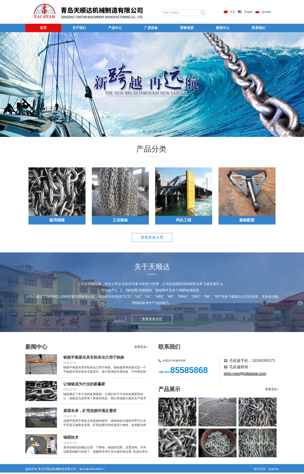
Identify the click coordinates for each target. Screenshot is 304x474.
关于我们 (79, 28)
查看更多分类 (152, 237)
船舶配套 (247, 220)
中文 (232, 11)
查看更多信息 (152, 319)
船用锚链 (57, 220)
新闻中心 (222, 28)
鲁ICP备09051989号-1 (92, 469)
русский (266, 11)
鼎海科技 (274, 469)
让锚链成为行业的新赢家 (84, 384)
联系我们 (258, 28)
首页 (43, 28)
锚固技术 (71, 437)
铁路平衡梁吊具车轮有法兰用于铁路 (93, 357)
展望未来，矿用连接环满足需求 (90, 411)
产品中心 (115, 28)
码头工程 (183, 220)
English (248, 11)
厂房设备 (151, 28)
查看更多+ (141, 347)
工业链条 (120, 220)
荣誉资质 (187, 28)
